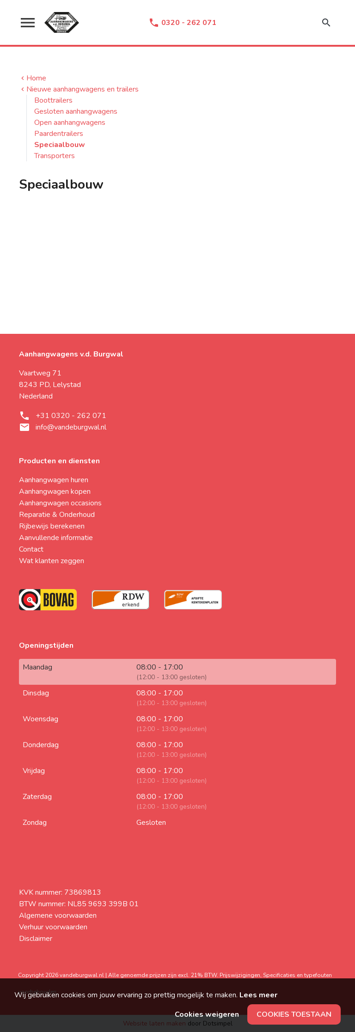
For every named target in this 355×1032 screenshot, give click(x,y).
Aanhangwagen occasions (60, 503)
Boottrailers (53, 100)
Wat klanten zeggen (51, 561)
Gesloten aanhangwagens (75, 111)
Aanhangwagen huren (53, 480)
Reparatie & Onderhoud (57, 515)
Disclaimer (35, 939)
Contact (31, 549)
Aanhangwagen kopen (55, 491)
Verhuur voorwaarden (53, 927)
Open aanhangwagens (69, 122)
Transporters (54, 156)
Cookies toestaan (294, 1014)
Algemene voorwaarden (58, 915)
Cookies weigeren (207, 1014)
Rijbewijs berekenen (52, 526)
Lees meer (258, 995)
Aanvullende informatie (56, 538)
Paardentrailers (58, 134)
